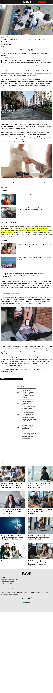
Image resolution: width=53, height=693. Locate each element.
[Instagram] (26, 662)
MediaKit (3, 656)
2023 (2, 417)
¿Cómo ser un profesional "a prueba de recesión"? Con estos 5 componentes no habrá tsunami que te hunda (35, 224)
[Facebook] (22, 662)
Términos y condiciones (35, 656)
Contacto (13, 656)
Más (28, 444)
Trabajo (20, 417)
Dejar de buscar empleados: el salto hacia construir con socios (12, 626)
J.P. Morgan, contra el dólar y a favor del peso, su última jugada (29, 485)
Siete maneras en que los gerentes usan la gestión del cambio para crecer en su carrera (11, 575)
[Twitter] (24, 662)
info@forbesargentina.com (9, 645)
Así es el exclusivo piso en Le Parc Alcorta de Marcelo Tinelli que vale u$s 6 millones (29, 494)
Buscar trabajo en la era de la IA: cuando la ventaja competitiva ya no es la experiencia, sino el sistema (12, 601)
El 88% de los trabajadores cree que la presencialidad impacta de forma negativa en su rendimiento (40, 627)
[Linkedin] (31, 662)
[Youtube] (29, 662)
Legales (43, 656)
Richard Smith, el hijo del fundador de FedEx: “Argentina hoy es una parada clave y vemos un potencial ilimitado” (28, 463)
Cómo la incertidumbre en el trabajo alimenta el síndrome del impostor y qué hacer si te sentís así (39, 601)
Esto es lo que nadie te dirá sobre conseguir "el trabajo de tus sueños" (35, 274)
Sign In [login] (49, 2)
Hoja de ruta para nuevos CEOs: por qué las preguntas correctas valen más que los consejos (39, 549)
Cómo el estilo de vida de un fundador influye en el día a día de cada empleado (40, 575)
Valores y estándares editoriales (23, 656)
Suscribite (42, 2)
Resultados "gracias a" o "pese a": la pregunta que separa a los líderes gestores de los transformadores (11, 549)
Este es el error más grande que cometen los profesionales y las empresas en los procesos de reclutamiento (35, 261)
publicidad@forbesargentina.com (11, 643)
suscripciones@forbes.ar (11, 649)
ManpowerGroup (10, 417)
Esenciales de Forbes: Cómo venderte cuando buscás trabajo (35, 210)
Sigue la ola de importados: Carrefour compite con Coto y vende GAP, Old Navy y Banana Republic (29, 452)
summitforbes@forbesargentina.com (11, 647)
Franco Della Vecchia (6, 51)
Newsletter (8, 656)
